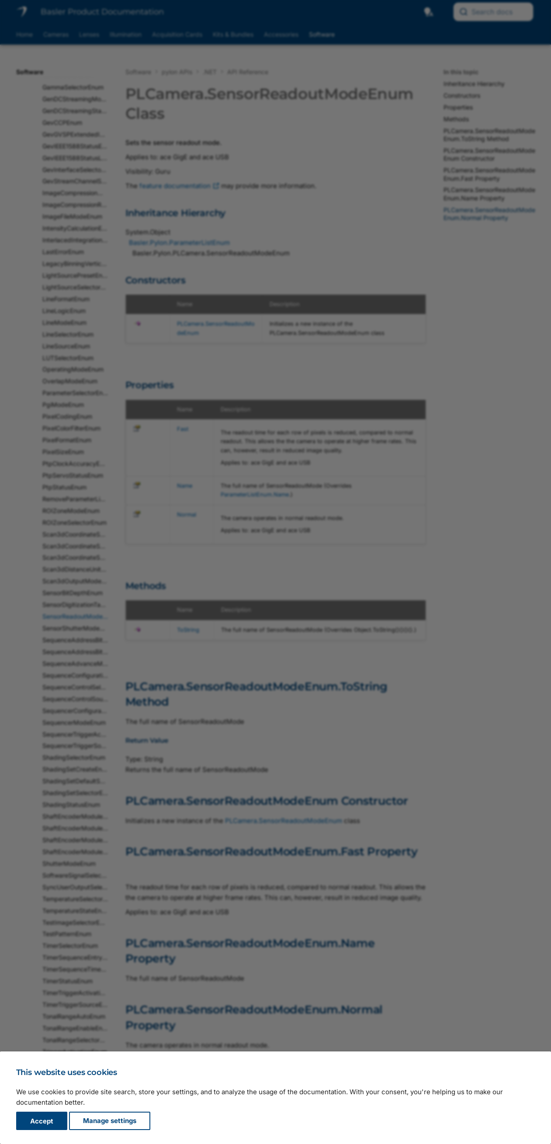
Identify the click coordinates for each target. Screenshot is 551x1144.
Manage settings (109, 1121)
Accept (41, 1121)
